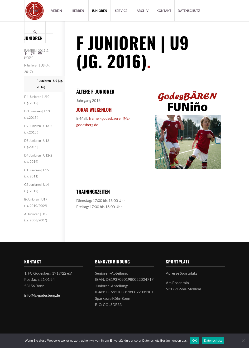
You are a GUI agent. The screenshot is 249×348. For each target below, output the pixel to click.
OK (194, 340)
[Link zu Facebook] (25, 53)
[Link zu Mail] (39, 53)
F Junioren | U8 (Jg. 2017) (37, 68)
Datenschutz (213, 340)
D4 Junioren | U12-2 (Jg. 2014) (38, 158)
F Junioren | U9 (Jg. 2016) (50, 84)
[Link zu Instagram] (32, 53)
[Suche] (35, 32)
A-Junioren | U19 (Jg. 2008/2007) (36, 217)
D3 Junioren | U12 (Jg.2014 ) (36, 144)
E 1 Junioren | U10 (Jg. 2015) (36, 100)
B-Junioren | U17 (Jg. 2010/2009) (35, 202)
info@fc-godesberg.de (42, 295)
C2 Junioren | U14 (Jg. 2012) (36, 188)
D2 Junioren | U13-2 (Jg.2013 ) (38, 129)
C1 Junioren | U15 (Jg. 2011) (36, 173)
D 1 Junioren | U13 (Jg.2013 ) (37, 114)
